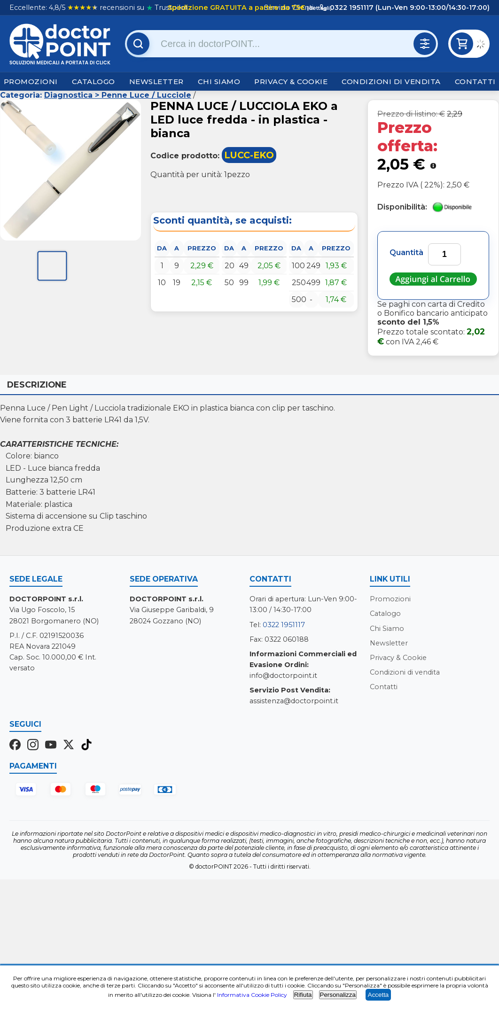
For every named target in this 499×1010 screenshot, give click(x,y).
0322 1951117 (284, 625)
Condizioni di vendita (391, 81)
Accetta (378, 994)
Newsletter (156, 81)
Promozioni (31, 81)
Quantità (406, 252)
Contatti (475, 81)
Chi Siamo (219, 81)
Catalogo (93, 81)
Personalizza (338, 994)
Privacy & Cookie (290, 81)
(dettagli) (318, 8)
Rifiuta (303, 994)
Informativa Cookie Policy (252, 994)
